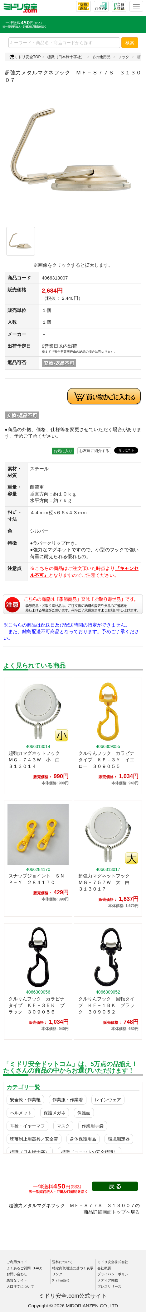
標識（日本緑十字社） (66, 57)
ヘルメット (21, 1112)
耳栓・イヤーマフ (27, 1125)
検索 (129, 42)
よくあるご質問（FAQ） (25, 1268)
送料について (62, 1262)
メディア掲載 (107, 1280)
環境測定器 (119, 1138)
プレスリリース (109, 1286)
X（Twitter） (61, 1280)
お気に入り (63, 451)
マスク (63, 1125)
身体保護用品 (83, 1138)
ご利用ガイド (17, 1262)
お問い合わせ (17, 1274)
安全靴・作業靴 (25, 1099)
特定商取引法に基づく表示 (72, 1268)
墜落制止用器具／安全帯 (34, 1138)
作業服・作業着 (67, 1099)
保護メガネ (55, 1112)
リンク (57, 1274)
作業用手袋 (93, 1125)
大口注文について (20, 1286)
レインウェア (108, 1099)
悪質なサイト (17, 1280)
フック (123, 57)
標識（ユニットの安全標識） (89, 1152)
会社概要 (104, 1268)
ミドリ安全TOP (25, 57)
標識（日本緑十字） (29, 1152)
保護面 (83, 1112)
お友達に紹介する (94, 451)
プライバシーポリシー (114, 1274)
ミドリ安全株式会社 (112, 1262)
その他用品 (101, 57)
